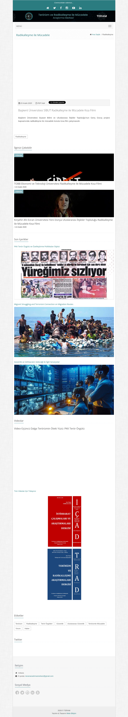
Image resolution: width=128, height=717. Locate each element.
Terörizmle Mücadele (96, 624)
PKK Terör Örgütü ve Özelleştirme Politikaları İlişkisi (37, 246)
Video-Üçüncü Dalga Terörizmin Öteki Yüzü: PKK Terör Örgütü (49, 428)
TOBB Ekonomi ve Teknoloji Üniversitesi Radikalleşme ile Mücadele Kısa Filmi (58, 183)
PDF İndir (41, 103)
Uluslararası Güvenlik (75, 624)
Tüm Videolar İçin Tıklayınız (25, 491)
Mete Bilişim (71, 713)
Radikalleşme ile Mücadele (33, 35)
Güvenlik (59, 624)
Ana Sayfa (96, 34)
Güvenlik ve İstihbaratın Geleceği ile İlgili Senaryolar (37, 362)
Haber (27, 628)
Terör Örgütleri (46, 624)
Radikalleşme (21, 137)
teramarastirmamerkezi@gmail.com (39, 676)
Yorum (18, 628)
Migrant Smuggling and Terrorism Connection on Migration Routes (43, 304)
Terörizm (19, 624)
